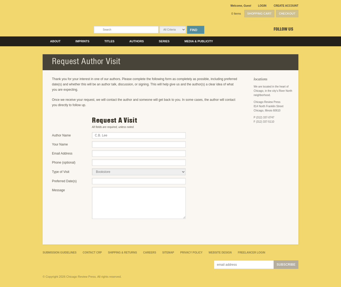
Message (58, 190)
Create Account (286, 5)
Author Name (61, 135)
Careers (149, 252)
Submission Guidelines (59, 252)
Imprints (82, 41)
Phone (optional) (63, 162)
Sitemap (168, 252)
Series (164, 41)
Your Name (60, 144)
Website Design (220, 252)
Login (262, 5)
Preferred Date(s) (64, 181)
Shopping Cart (259, 13)
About (55, 41)
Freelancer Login (251, 252)
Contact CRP (92, 252)
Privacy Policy (191, 252)
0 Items (236, 13)
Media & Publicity (198, 41)
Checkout (287, 13)
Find (193, 30)
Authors (136, 41)
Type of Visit (60, 172)
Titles (109, 41)
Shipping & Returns (122, 252)
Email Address (62, 153)
